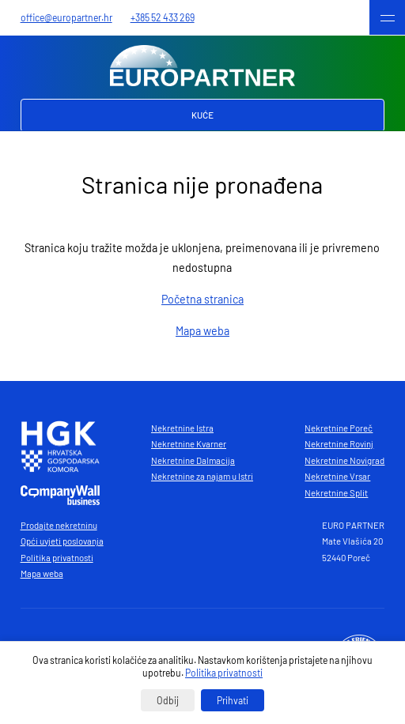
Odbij (168, 700)
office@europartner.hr (66, 17)
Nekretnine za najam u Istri (202, 476)
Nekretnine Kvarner (188, 444)
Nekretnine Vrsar (337, 476)
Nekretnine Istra (182, 428)
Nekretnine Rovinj (339, 444)
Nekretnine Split (336, 493)
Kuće (202, 115)
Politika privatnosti (57, 557)
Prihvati (232, 700)
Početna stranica (202, 299)
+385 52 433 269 (163, 17)
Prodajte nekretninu (59, 525)
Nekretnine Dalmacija (193, 460)
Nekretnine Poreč (339, 428)
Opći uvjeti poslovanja (62, 541)
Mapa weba (202, 330)
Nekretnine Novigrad (344, 460)
